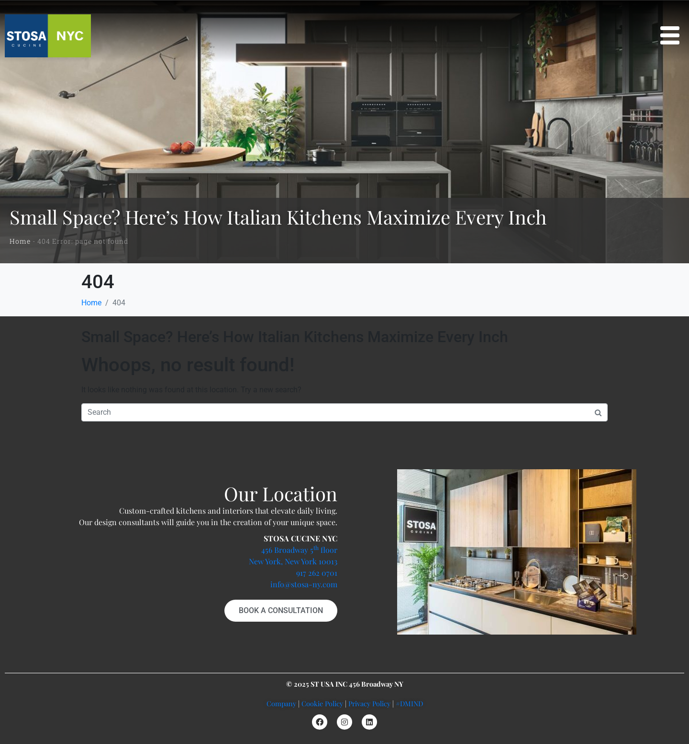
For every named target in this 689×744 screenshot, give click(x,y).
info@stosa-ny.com (303, 584)
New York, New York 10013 (293, 561)
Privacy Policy (369, 703)
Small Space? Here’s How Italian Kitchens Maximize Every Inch (294, 337)
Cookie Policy (322, 703)
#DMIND (409, 703)
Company (281, 703)
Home (20, 241)
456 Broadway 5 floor (299, 550)
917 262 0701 (316, 573)
